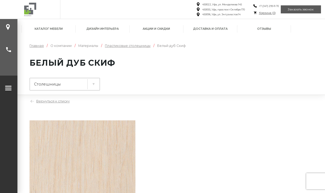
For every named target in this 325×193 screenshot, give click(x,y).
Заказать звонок (298, 9)
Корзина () (260, 13)
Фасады (166, 81)
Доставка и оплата (210, 29)
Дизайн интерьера (102, 29)
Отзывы (264, 29)
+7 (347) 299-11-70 (262, 6)
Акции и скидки (156, 29)
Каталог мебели (49, 29)
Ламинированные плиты (60, 81)
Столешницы (123, 81)
